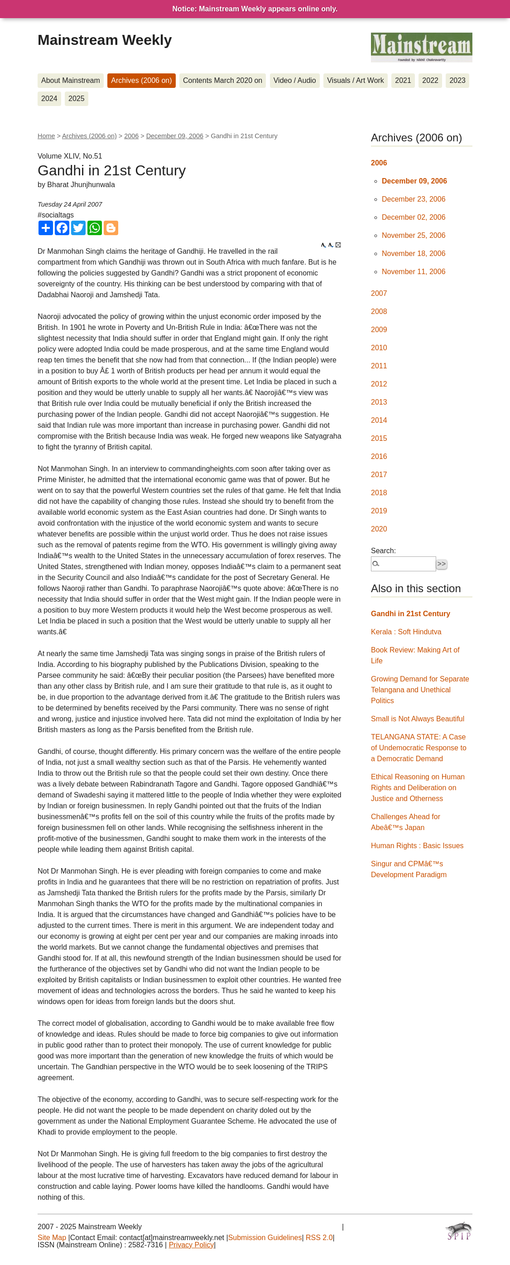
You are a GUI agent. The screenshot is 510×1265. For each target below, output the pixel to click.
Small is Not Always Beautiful (417, 719)
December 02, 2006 (414, 217)
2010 (379, 348)
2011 (379, 366)
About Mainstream (70, 80)
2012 (379, 384)
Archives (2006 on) (141, 80)
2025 (76, 98)
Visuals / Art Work (355, 80)
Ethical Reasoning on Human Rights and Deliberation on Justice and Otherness (418, 787)
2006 (131, 136)
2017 (379, 474)
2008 (379, 311)
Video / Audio (295, 80)
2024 (49, 98)
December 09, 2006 (174, 136)
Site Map (52, 1237)
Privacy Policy (191, 1245)
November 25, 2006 (414, 235)
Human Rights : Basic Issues (417, 846)
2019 (379, 511)
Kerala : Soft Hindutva (406, 632)
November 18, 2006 (414, 253)
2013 (379, 402)
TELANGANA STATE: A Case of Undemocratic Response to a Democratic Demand (419, 748)
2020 (379, 529)
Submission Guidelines (265, 1237)
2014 (379, 420)
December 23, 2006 (414, 199)
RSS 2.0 (319, 1237)
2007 (379, 293)
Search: (383, 551)
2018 (379, 493)
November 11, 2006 (414, 271)
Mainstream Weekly (105, 40)
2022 (430, 80)
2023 (457, 80)
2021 (403, 80)
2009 (379, 329)
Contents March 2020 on (222, 80)
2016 (379, 456)
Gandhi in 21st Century (410, 614)
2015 (379, 438)
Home (46, 136)
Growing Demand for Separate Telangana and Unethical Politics (420, 690)
